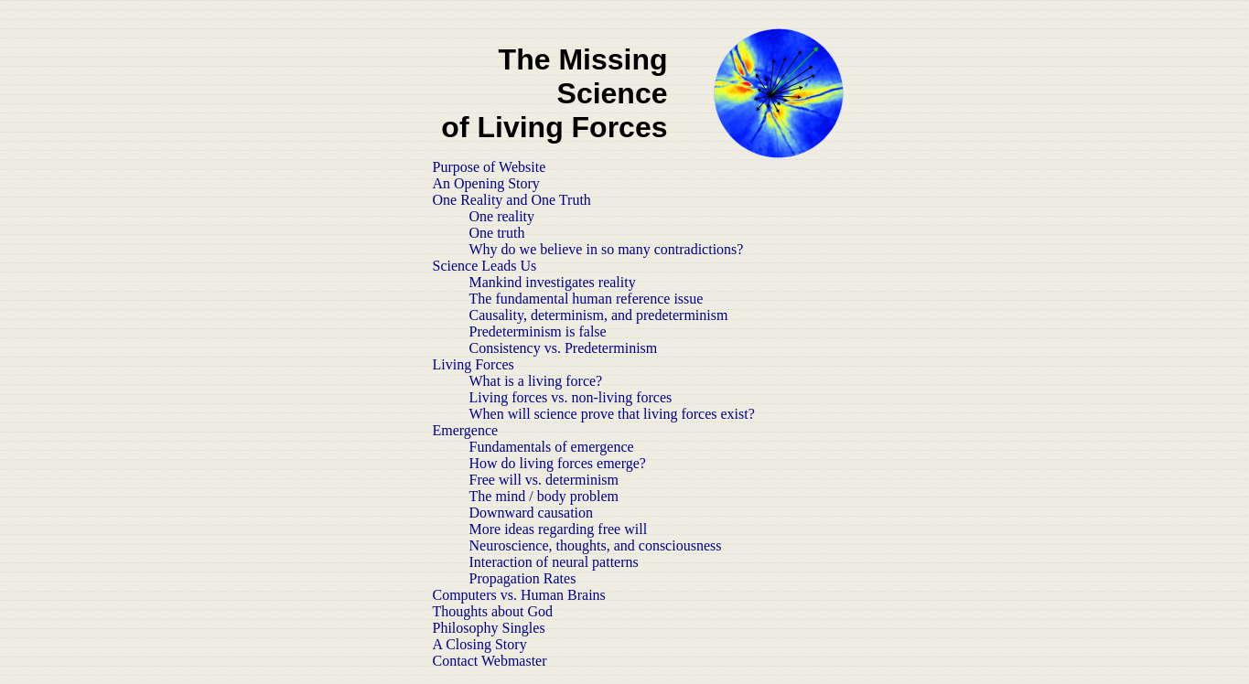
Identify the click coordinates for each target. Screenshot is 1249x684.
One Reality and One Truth (512, 200)
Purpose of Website (489, 167)
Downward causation (531, 512)
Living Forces (473, 364)
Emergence (466, 430)
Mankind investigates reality (552, 282)
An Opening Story (486, 183)
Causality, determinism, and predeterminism (598, 315)
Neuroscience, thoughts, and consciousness (595, 545)
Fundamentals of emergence (551, 446)
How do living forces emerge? (557, 463)
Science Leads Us (485, 265)
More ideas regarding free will (558, 529)
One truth (497, 232)
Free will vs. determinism (544, 479)
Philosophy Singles (489, 628)
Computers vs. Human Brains (519, 595)
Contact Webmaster (490, 660)
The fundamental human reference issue (586, 298)
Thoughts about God (493, 611)
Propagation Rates (522, 578)
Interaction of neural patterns (554, 562)
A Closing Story (480, 644)
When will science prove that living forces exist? (612, 414)
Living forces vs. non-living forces (571, 397)
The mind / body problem (544, 496)
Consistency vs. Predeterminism (563, 348)
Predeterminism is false (538, 331)
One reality (502, 216)
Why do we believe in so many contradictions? (606, 249)
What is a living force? (536, 381)
